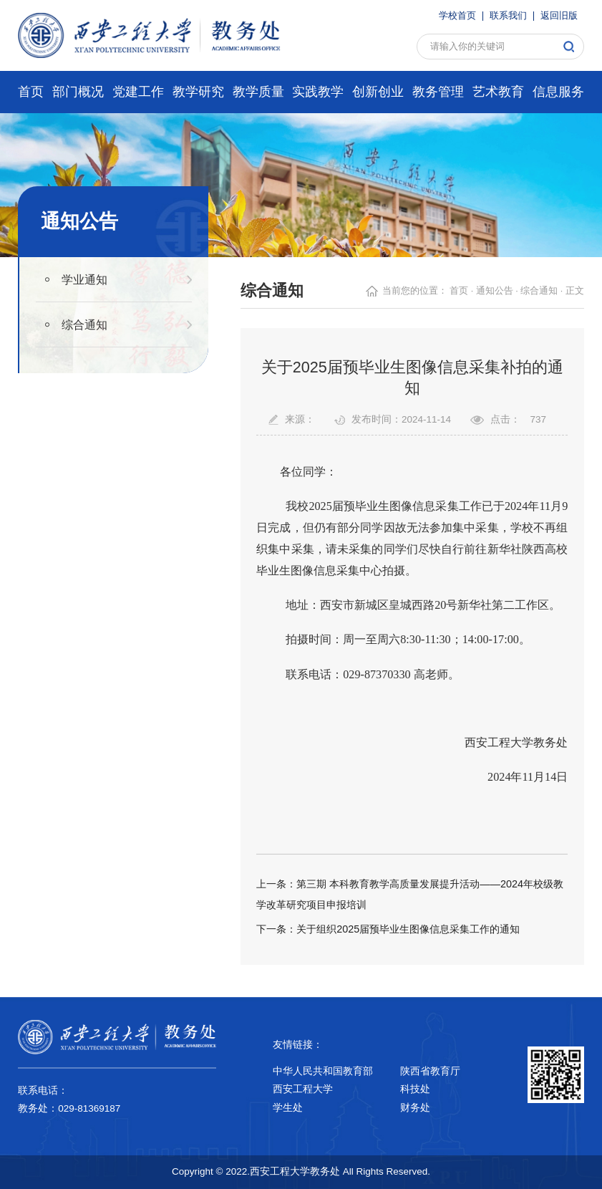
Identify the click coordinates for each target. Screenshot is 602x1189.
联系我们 (508, 16)
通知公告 (494, 291)
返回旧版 (559, 16)
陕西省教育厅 (430, 1071)
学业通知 (84, 279)
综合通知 (84, 324)
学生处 (288, 1107)
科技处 (415, 1089)
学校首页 (457, 16)
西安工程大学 (303, 1089)
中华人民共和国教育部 (323, 1071)
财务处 (415, 1107)
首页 (459, 291)
